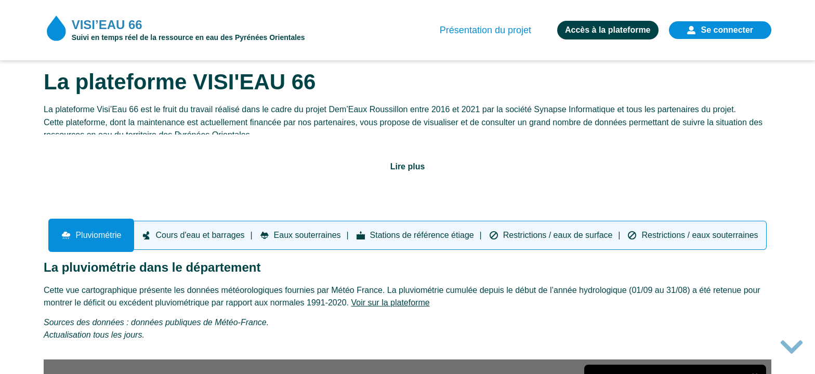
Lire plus (407, 166)
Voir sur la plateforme (390, 302)
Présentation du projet (485, 30)
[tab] (91, 235)
